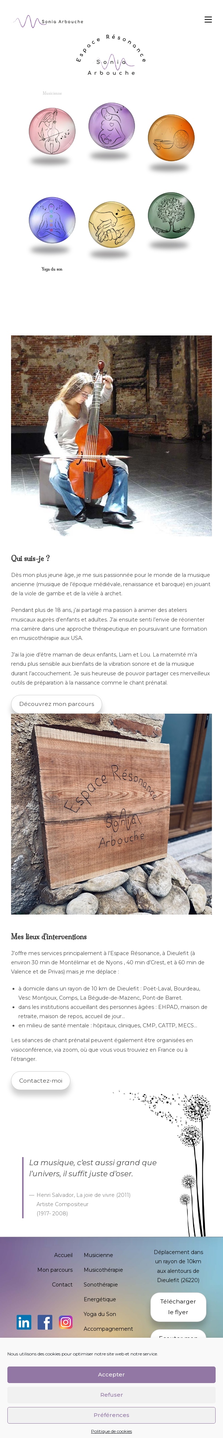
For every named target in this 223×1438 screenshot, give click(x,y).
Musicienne (98, 1255)
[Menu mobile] (208, 19)
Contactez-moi (40, 1080)
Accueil (63, 1255)
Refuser (111, 1406)
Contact (62, 1284)
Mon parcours (55, 1270)
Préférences (111, 1426)
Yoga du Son (100, 1314)
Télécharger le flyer (178, 1306)
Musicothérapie (103, 1270)
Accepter (111, 1386)
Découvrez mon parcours (56, 703)
